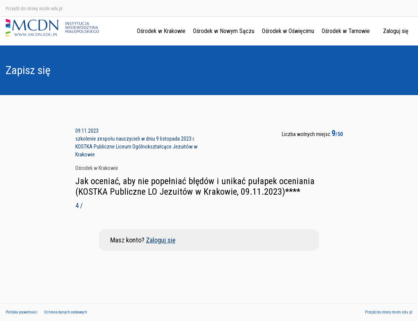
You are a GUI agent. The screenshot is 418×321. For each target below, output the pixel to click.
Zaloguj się (396, 31)
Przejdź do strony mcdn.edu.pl (34, 8)
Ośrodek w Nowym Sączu (223, 31)
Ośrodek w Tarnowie (346, 31)
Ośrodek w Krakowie (161, 31)
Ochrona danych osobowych (65, 312)
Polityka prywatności (22, 312)
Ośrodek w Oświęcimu (288, 31)
